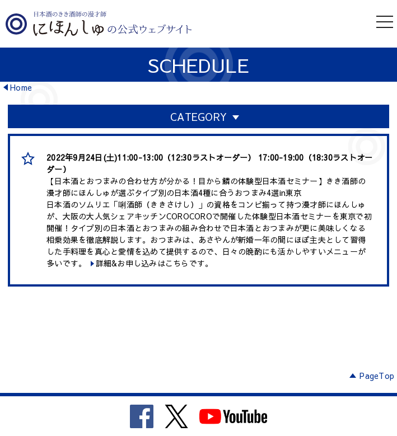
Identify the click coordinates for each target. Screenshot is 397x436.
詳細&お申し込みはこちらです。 (154, 263)
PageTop (376, 375)
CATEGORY (198, 117)
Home (21, 87)
